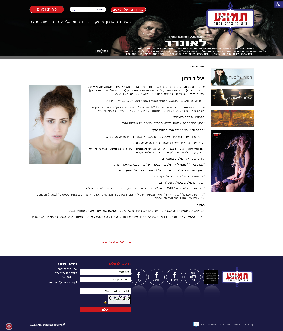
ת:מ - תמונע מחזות (44, 22)
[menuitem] (126, 22)
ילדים (86, 22)
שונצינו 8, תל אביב (65, 273)
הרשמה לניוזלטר (119, 263)
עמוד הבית (198, 66)
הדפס (123, 241)
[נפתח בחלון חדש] (196, 324)
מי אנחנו (126, 22)
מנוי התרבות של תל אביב (128, 9)
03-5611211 (69, 276)
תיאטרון (112, 22)
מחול (76, 22)
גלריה (65, 22)
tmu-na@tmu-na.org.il (63, 282)
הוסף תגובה (108, 241)
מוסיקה (98, 22)
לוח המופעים (47, 9)
